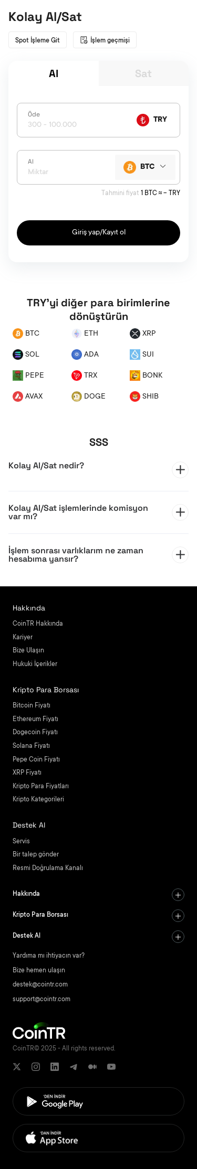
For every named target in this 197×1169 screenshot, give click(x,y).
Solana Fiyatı (31, 746)
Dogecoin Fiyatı (35, 732)
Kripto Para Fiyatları (41, 786)
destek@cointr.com (40, 985)
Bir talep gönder (36, 855)
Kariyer (23, 637)
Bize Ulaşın (28, 651)
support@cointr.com (41, 999)
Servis (21, 841)
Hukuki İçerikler (35, 664)
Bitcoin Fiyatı (31, 706)
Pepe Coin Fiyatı (36, 760)
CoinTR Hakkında (38, 624)
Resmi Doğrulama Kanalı (48, 868)
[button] (98, 470)
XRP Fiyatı (27, 773)
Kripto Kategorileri (38, 799)
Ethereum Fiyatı (35, 719)
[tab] (98, 470)
